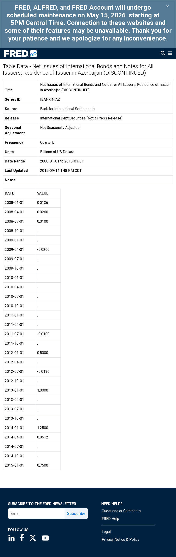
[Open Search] (163, 54)
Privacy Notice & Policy (120, 539)
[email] (36, 513)
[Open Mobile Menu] (170, 54)
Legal (106, 532)
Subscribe (76, 513)
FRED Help (110, 518)
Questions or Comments (121, 511)
